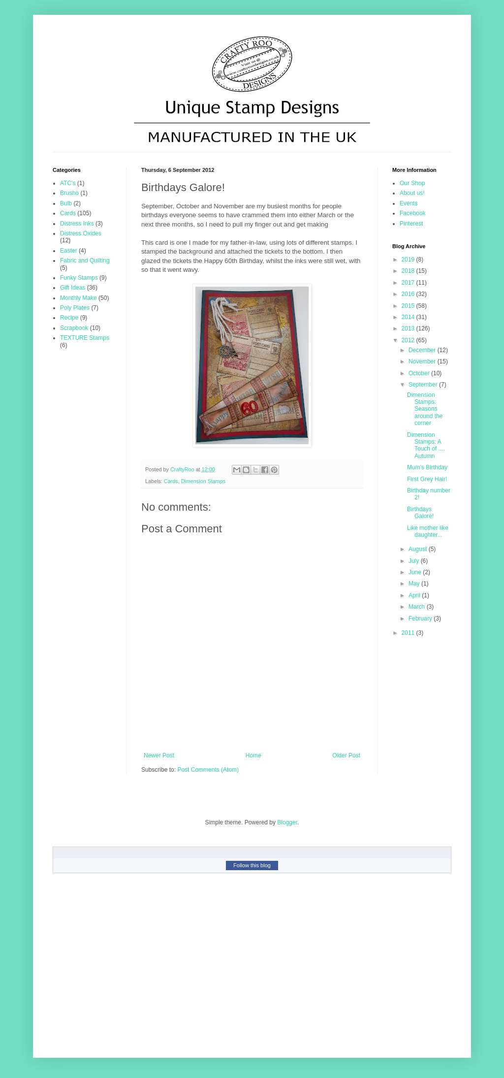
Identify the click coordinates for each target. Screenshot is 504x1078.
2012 (409, 340)
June (416, 572)
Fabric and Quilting (85, 260)
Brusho (69, 193)
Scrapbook (74, 328)
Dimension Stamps (203, 481)
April (415, 595)
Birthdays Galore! (420, 513)
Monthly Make (78, 297)
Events (409, 203)
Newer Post (159, 755)
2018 (409, 270)
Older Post (346, 755)
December (423, 350)
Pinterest (411, 223)
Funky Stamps (79, 277)
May (415, 583)
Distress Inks (77, 223)
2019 (409, 259)
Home (253, 755)
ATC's (67, 183)
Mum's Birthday (427, 467)
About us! (412, 193)
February (421, 618)
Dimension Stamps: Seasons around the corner (424, 409)
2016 (409, 294)
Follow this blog (252, 865)
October (420, 373)
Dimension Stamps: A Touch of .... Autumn (426, 445)
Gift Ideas (72, 287)
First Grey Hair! (427, 479)
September (424, 384)
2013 (409, 328)
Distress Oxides (80, 233)
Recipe (69, 317)
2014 (409, 317)
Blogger (287, 822)
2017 (409, 282)
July (415, 560)
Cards (171, 481)
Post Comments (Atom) (208, 769)
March (418, 606)
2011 (409, 632)
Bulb (66, 203)
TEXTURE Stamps (84, 337)
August (419, 549)
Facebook (413, 213)
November (423, 361)
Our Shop (412, 183)
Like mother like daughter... (427, 531)
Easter (68, 250)
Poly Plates (75, 307)
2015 (409, 305)
